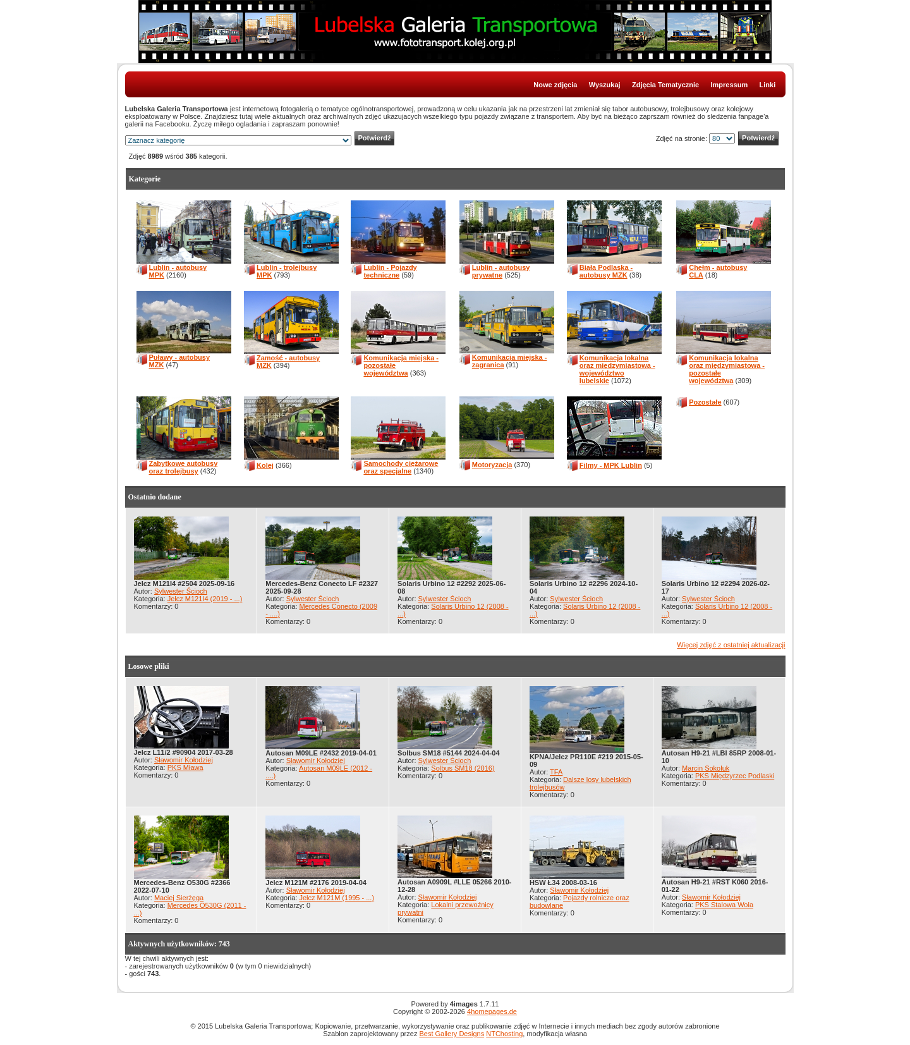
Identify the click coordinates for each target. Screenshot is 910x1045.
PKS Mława (185, 767)
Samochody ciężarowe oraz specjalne (400, 467)
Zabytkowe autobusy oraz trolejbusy (183, 467)
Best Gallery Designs (451, 1033)
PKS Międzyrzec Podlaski (734, 775)
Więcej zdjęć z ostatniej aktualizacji (731, 645)
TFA (556, 772)
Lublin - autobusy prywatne (501, 271)
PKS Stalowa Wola (724, 904)
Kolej (265, 465)
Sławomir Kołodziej (183, 760)
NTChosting (504, 1033)
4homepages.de (492, 1011)
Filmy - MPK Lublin (610, 465)
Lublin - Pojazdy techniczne (389, 271)
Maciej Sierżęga (178, 897)
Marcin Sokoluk (705, 768)
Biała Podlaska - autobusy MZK (606, 271)
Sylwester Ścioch (180, 591)
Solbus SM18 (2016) (462, 768)
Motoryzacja (492, 464)
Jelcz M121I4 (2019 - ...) (205, 598)
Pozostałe (705, 402)
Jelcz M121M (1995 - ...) (337, 897)
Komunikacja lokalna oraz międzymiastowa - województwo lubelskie (617, 369)
